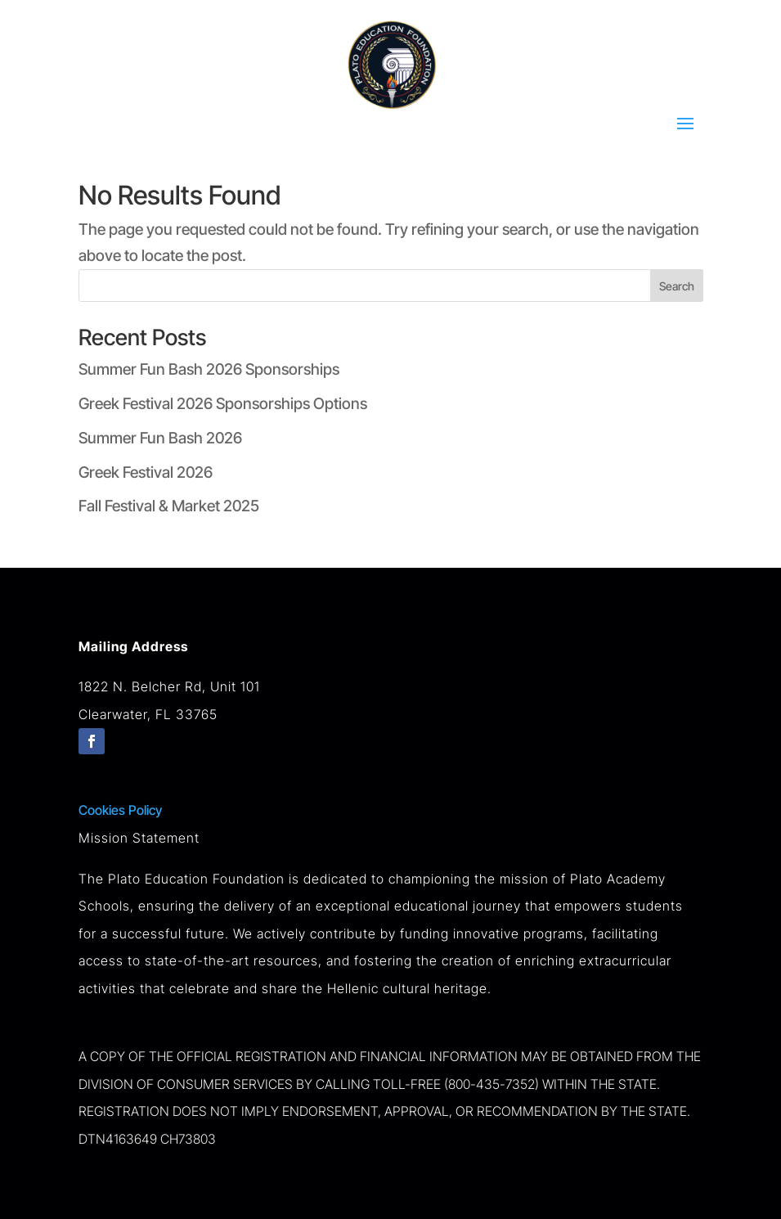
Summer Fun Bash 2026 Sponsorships (209, 369)
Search (676, 286)
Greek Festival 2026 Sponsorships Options (223, 403)
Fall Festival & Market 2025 (169, 506)
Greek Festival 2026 (146, 472)
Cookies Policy (120, 810)
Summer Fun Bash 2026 (160, 438)
